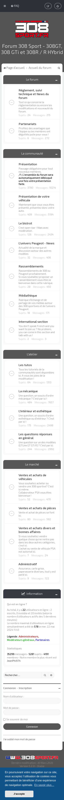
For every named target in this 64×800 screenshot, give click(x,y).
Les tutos (25, 364)
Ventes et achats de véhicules (32, 476)
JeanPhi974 (13, 660)
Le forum (32, 79)
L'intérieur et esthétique (35, 410)
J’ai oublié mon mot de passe (19, 738)
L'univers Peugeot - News (36, 242)
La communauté (32, 153)
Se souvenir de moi (17, 718)
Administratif (28, 563)
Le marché (32, 463)
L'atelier (32, 353)
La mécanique (28, 390)
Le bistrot (25, 222)
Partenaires (42, 639)
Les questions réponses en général (35, 435)
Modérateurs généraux (20, 639)
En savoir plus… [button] (44, 785)
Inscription (25, 687)
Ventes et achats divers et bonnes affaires (37, 529)
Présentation (28, 163)
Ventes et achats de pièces (37, 507)
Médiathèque (28, 295)
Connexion (9, 687)
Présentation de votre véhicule (34, 197)
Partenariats (27, 123)
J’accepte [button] (19, 793)
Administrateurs (28, 635)
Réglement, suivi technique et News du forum (34, 93)
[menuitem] (15, 5)
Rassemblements (31, 265)
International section (33, 321)
